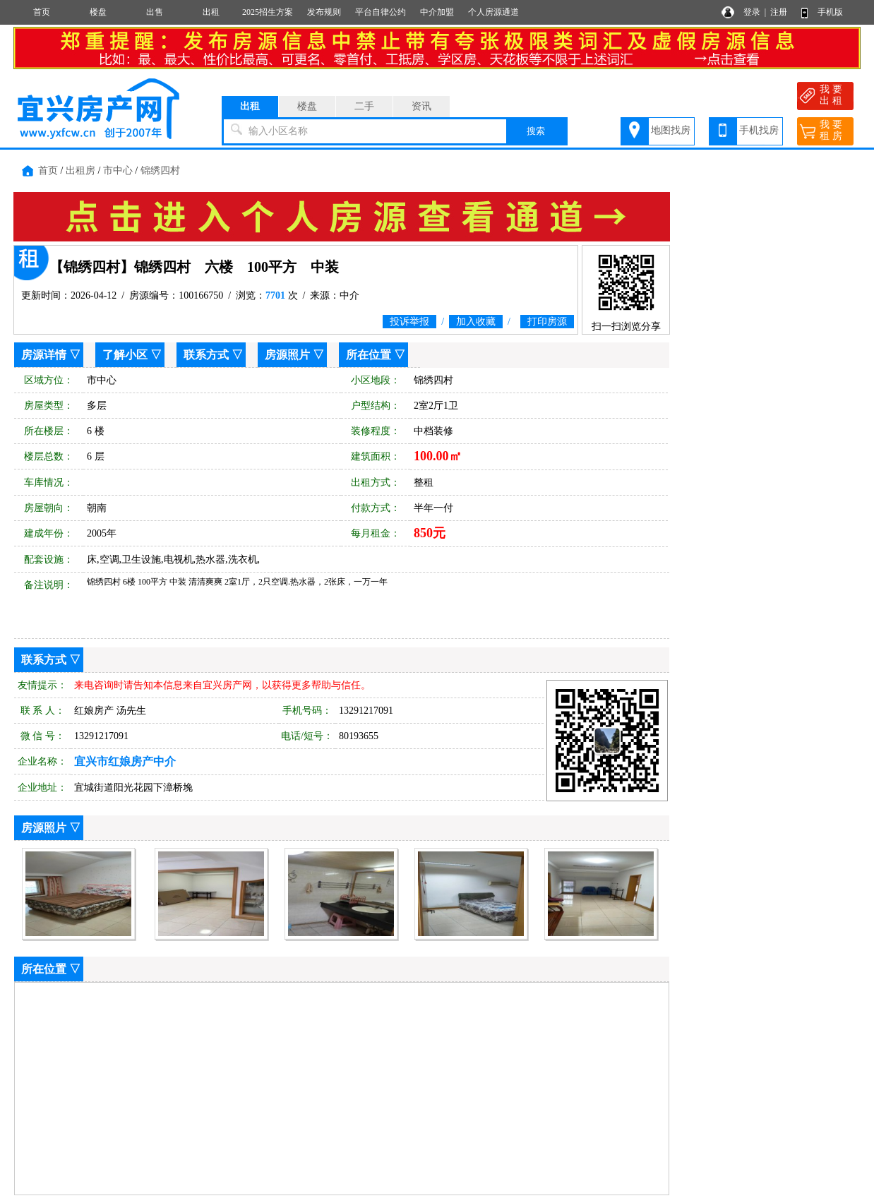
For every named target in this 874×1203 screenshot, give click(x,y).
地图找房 (670, 130)
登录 (751, 12)
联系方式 (206, 355)
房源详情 (43, 355)
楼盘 (98, 12)
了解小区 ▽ (132, 355)
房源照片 (287, 355)
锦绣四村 (160, 170)
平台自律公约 (380, 12)
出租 (211, 12)
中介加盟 (437, 12)
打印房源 (547, 321)
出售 (154, 12)
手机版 (830, 12)
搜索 (536, 131)
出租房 (80, 170)
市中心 (118, 170)
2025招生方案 (267, 12)
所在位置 (368, 355)
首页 (41, 12)
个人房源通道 (493, 12)
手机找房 (759, 130)
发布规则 (324, 12)
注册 (778, 12)
